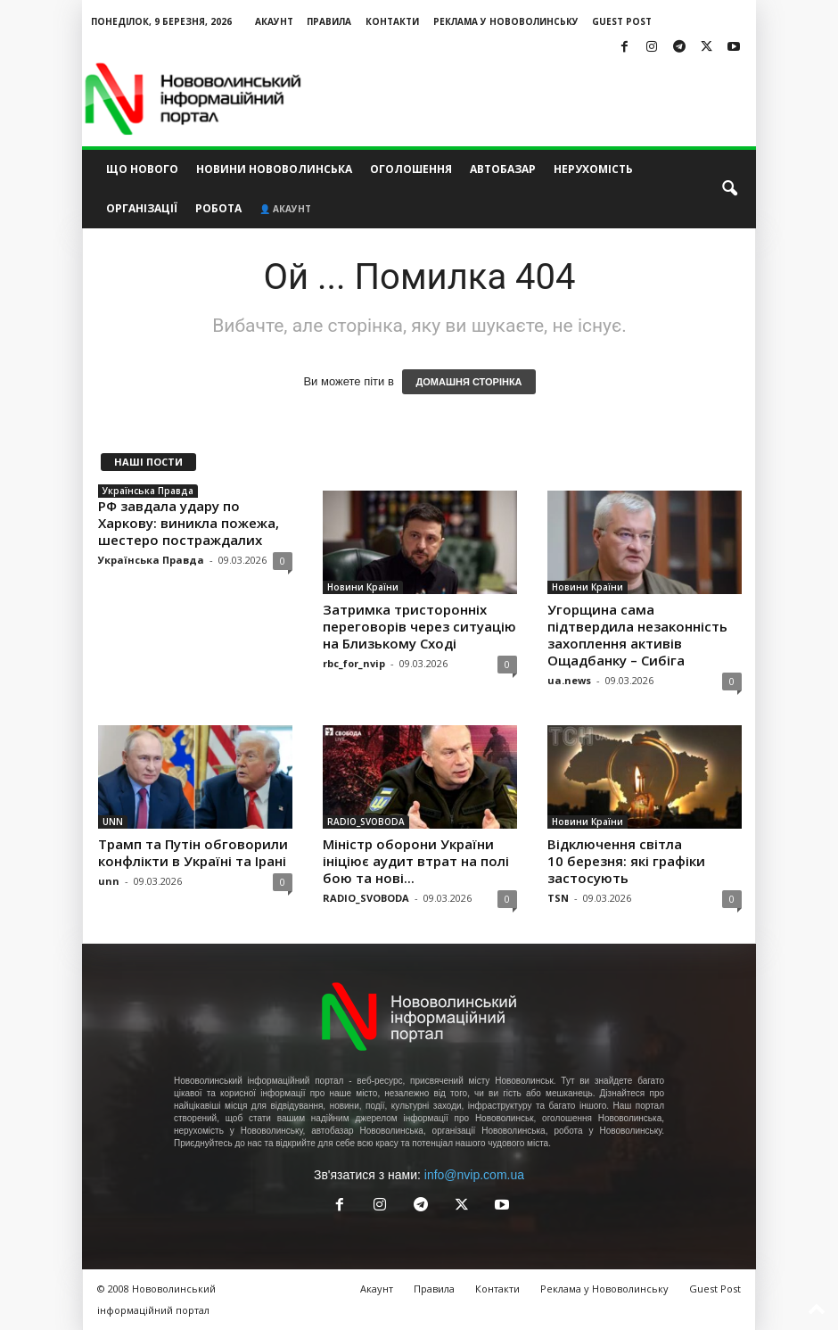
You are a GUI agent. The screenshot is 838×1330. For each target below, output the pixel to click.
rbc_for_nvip (354, 663)
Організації (141, 208)
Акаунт (274, 21)
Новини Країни (362, 587)
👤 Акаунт (285, 208)
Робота (218, 208)
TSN (558, 898)
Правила (329, 21)
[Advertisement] (529, 99)
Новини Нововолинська (274, 169)
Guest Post (622, 21)
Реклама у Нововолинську (506, 21)
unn (108, 881)
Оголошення (411, 169)
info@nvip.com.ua (474, 1175)
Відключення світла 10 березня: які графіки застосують (626, 861)
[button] (729, 189)
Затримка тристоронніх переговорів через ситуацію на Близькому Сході (419, 626)
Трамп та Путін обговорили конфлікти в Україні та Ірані (193, 852)
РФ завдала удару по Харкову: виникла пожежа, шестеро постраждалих (188, 523)
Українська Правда (148, 490)
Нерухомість (593, 169)
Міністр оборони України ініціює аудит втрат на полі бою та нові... (416, 861)
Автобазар (503, 169)
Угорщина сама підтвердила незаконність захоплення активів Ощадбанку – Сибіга (637, 634)
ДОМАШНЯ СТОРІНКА (468, 381)
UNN (113, 821)
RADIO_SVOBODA (366, 821)
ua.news (569, 680)
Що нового (142, 169)
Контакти (392, 21)
